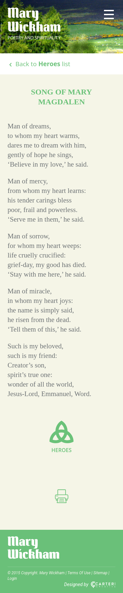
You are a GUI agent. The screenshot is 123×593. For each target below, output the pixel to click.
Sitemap (100, 573)
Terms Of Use (79, 573)
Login (12, 578)
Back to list (39, 64)
